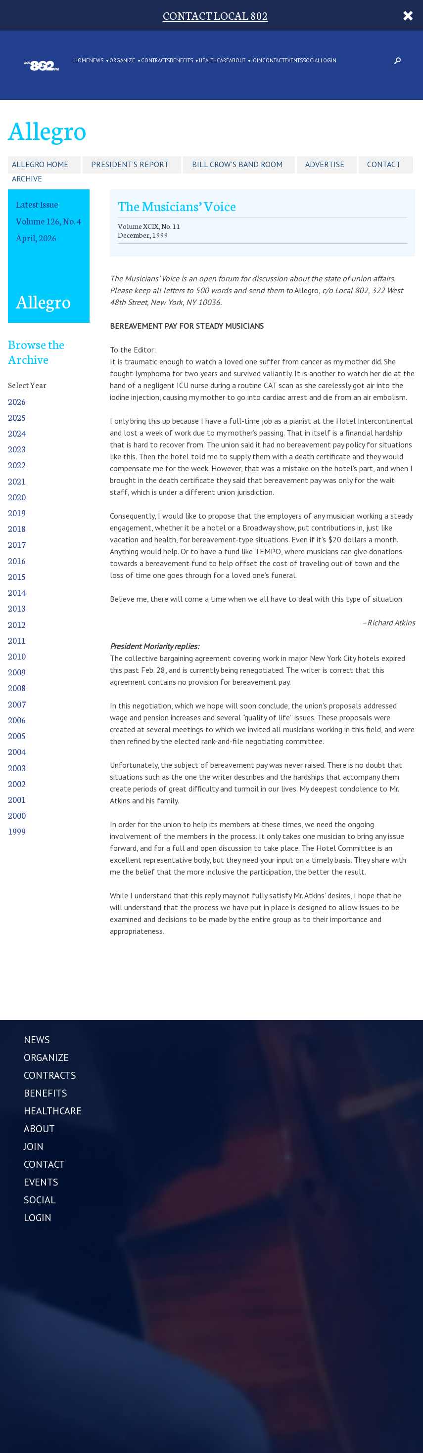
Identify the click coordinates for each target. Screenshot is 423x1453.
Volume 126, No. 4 (48, 221)
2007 (17, 704)
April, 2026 (36, 237)
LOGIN (328, 61)
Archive (27, 178)
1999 (17, 831)
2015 (17, 576)
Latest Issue (37, 204)
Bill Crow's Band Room (237, 164)
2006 (17, 719)
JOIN (256, 61)
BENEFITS (181, 61)
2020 (17, 496)
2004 (17, 751)
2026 (17, 401)
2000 (17, 815)
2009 (17, 671)
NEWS (96, 61)
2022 (17, 464)
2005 (17, 735)
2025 (17, 417)
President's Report (130, 164)
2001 (17, 799)
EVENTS (293, 61)
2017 (17, 544)
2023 (17, 448)
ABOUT (237, 61)
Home (81, 61)
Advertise (324, 164)
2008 (17, 687)
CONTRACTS (155, 61)
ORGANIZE (122, 61)
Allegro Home (40, 164)
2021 (17, 481)
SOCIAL (312, 61)
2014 (17, 592)
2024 (17, 433)
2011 (17, 640)
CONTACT (273, 61)
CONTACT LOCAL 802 (215, 15)
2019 (17, 512)
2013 (17, 608)
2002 (17, 783)
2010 (17, 656)
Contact (384, 164)
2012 (17, 624)
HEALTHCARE (214, 61)
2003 (17, 767)
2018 (17, 528)
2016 (17, 560)
